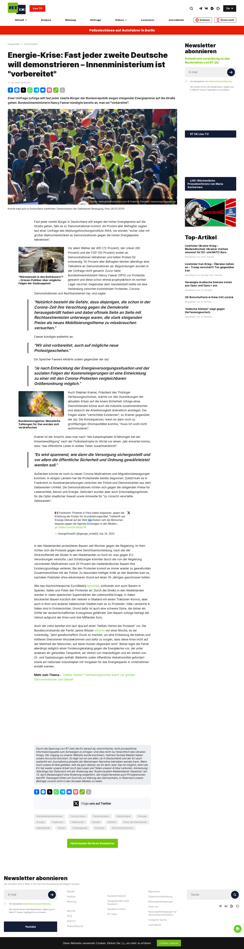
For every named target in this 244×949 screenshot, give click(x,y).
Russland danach (117, 895)
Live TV (37, 8)
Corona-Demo (78, 816)
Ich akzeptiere (210, 81)
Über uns (153, 906)
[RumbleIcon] (212, 8)
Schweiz (202, 20)
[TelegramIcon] (200, 8)
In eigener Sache (157, 919)
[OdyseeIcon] (218, 8)
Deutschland (123, 816)
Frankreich (57, 822)
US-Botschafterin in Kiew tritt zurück (209, 297)
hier (123, 943)
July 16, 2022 (106, 533)
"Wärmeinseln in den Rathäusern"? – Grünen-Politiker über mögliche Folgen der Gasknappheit (41, 280)
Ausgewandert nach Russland (118, 902)
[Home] (17, 8)
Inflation (112, 822)
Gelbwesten (77, 822)
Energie (142, 816)
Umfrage (95, 19)
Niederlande (43, 828)
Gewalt (96, 822)
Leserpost (147, 19)
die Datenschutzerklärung (218, 81)
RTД (69, 916)
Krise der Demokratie (135, 822)
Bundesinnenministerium (50, 816)
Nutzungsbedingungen (160, 901)
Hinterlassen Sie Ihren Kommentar (92, 843)
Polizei (61, 828)
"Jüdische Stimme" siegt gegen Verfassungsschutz (205, 310)
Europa (40, 822)
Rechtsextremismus (122, 828)
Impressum (154, 891)
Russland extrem (116, 909)
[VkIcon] (206, 8)
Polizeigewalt (80, 828)
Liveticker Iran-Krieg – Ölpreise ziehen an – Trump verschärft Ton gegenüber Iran (209, 267)
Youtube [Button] (30, 926)
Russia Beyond (75, 926)
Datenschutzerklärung (160, 896)
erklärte (99, 630)
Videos (121, 19)
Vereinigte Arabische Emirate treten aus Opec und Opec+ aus (208, 284)
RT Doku (112, 914)
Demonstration (101, 816)
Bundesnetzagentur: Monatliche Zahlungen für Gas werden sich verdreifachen (39, 424)
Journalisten (176, 19)
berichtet (93, 586)
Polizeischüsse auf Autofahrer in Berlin (122, 30)
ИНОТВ (71, 911)
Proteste (99, 828)
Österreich (225, 20)
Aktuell (21, 19)
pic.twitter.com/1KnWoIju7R (70, 527)
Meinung (70, 19)
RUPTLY (71, 921)
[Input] (210, 72)
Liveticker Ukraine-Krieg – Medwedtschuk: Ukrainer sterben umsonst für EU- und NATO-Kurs (206, 249)
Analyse (46, 19)
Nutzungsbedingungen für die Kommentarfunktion (162, 913)
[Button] (231, 72)
